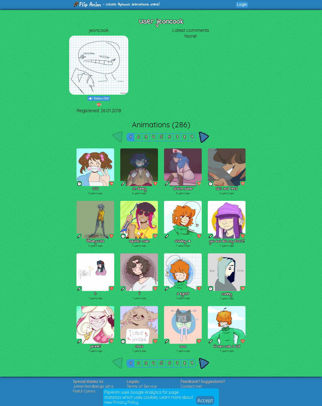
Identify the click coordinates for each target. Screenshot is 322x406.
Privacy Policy (125, 402)
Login (242, 4)
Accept (205, 400)
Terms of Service (142, 386)
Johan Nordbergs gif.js (93, 386)
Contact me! (191, 386)
